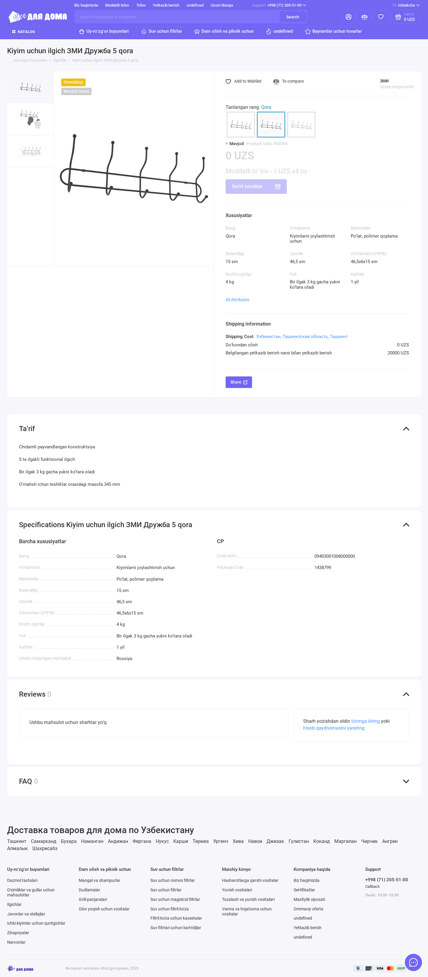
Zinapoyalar (18, 932)
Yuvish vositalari (237, 890)
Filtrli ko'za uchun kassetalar (176, 918)
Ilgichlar (14, 904)
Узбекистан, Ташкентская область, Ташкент (302, 336)
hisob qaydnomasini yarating (333, 728)
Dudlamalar (89, 890)
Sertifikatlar (304, 890)
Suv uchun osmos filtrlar (172, 880)
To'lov (141, 5)
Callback (372, 886)
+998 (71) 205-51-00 (279, 5)
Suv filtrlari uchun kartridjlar (175, 927)
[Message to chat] (413, 962)
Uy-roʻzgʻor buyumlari (103, 31)
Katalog (23, 31)
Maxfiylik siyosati (309, 899)
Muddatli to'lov (117, 5)
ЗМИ (384, 80)
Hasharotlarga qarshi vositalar (250, 880)
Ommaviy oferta (308, 909)
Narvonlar (16, 942)
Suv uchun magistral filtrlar (175, 899)
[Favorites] (381, 16)
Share (239, 382)
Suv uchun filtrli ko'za (169, 909)
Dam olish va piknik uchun (224, 31)
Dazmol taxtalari (22, 880)
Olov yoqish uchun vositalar (104, 909)
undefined (195, 5)
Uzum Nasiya (222, 5)
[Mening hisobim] (348, 16)
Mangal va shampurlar (99, 880)
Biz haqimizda (86, 5)
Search (292, 17)
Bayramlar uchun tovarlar (333, 31)
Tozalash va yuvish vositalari (248, 899)
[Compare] (364, 16)
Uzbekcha (406, 5)
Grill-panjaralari (93, 899)
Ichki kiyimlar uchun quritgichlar (36, 923)
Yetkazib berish (166, 5)
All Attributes (237, 299)
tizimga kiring (366, 721)
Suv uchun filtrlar (161, 31)
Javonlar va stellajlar (26, 914)
